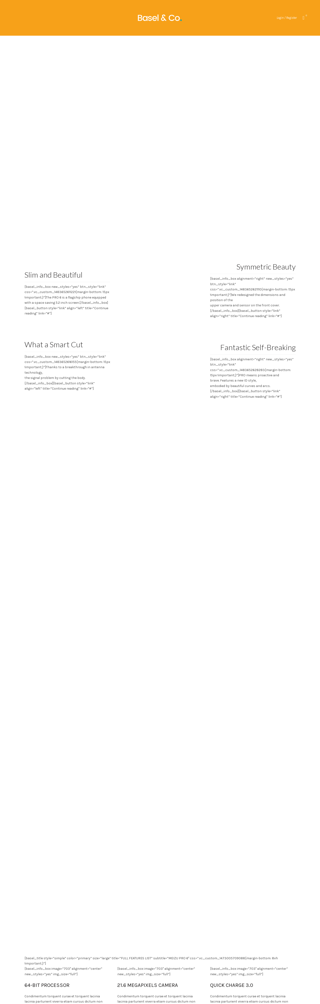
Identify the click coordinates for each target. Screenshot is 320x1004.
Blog (176, 42)
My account (136, 42)
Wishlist (306, 15)
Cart (192, 42)
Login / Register (287, 18)
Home (161, 42)
